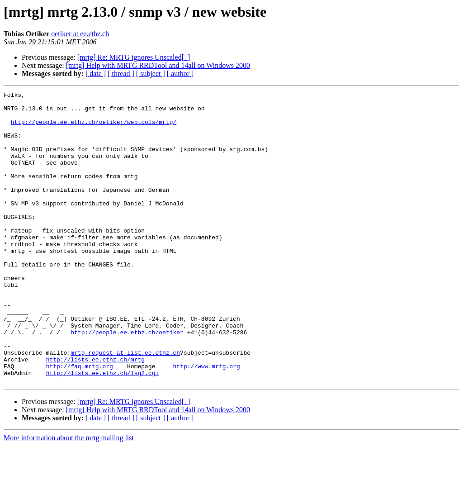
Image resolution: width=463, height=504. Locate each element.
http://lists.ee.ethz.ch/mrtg (95, 413)
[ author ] (180, 73)
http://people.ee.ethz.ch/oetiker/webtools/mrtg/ (94, 128)
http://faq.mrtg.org (79, 422)
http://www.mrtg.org (206, 422)
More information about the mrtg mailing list (69, 496)
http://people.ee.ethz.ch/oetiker (127, 381)
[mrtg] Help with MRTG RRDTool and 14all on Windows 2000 (158, 65)
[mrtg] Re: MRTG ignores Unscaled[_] (133, 57)
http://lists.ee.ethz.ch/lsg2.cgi (102, 430)
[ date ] (95, 73)
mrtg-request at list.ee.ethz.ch (125, 405)
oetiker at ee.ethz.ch (80, 34)
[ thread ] (121, 73)
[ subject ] (150, 73)
